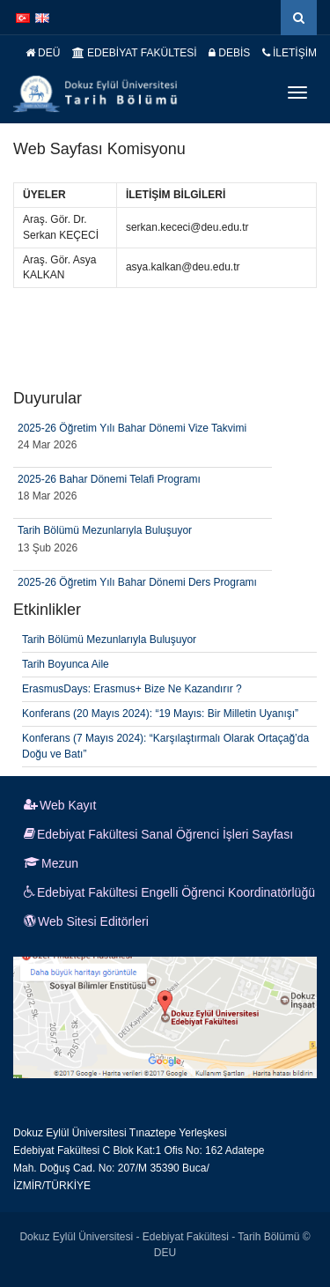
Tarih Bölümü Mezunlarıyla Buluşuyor (105, 530)
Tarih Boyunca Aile (65, 664)
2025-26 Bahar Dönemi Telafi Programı (109, 479)
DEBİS (229, 53)
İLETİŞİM (289, 53)
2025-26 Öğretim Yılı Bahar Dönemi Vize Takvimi (132, 428)
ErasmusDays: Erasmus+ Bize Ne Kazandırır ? (132, 689)
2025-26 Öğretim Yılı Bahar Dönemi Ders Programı (137, 582)
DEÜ (43, 53)
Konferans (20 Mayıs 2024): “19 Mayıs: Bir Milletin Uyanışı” (160, 713)
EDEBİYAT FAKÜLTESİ (134, 53)
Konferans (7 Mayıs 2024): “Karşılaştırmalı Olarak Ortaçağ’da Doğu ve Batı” (165, 745)
